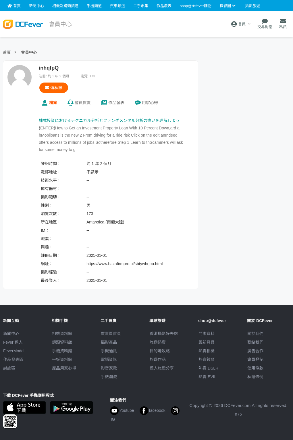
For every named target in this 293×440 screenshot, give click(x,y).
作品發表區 (13, 359)
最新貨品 (206, 342)
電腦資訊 (109, 359)
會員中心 (29, 52)
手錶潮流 (109, 376)
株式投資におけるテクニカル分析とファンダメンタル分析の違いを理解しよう (109, 120)
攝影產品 (109, 342)
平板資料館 (62, 359)
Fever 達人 (13, 342)
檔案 (53, 102)
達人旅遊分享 (162, 368)
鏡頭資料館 (62, 342)
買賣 (83, 102)
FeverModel (13, 351)
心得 (150, 102)
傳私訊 (53, 87)
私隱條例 (255, 376)
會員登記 (255, 359)
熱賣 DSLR (208, 368)
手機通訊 (109, 351)
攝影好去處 (164, 333)
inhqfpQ (49, 68)
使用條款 (255, 368)
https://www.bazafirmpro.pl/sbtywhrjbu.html (124, 263)
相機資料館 (62, 333)
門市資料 (206, 333)
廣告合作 (255, 351)
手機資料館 (62, 351)
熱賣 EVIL (207, 376)
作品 (116, 102)
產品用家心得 (64, 368)
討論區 (9, 368)
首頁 (7, 52)
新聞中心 (11, 333)
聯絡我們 (255, 342)
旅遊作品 (158, 359)
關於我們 (255, 333)
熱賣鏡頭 (206, 359)
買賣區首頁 (111, 333)
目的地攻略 (160, 351)
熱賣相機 (206, 351)
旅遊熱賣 (158, 342)
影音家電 (109, 368)
